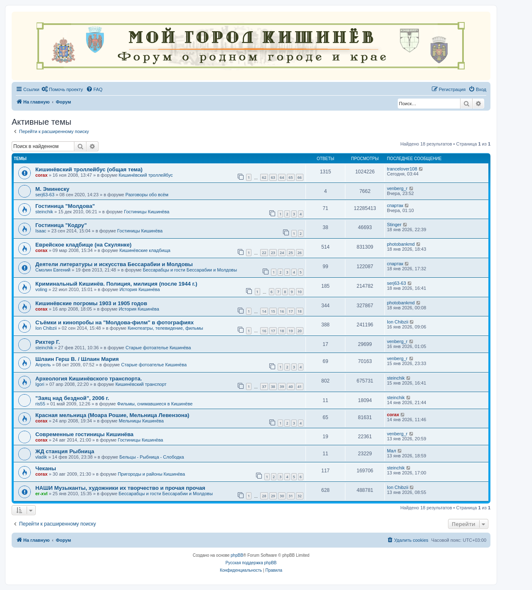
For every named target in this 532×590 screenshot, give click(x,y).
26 (300, 252)
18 (300, 311)
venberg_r (397, 188)
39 (282, 386)
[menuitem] (62, 89)
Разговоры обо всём (147, 194)
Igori (39, 384)
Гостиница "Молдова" (65, 206)
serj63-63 (44, 194)
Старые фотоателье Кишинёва (158, 347)
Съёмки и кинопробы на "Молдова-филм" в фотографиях (114, 322)
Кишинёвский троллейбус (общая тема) (89, 169)
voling (41, 289)
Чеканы (45, 468)
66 (300, 177)
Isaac (40, 230)
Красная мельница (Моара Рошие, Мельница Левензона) (112, 415)
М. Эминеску (52, 189)
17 (290, 311)
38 (273, 386)
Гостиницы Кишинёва (146, 211)
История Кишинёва (139, 289)
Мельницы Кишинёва (141, 420)
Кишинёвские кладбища (144, 250)
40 (290, 386)
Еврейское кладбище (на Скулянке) (83, 245)
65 (290, 177)
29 (273, 496)
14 (264, 311)
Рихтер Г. (47, 342)
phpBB (237, 555)
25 (290, 252)
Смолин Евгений (53, 269)
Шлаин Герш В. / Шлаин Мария (77, 359)
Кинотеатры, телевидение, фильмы (165, 328)
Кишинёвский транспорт (141, 384)
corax (41, 175)
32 (300, 496)
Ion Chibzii (46, 328)
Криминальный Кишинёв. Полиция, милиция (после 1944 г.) (116, 284)
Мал (391, 450)
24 (282, 252)
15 (273, 311)
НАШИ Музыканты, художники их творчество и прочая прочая (120, 488)
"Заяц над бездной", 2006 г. (72, 398)
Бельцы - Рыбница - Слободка (151, 456)
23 (273, 252)
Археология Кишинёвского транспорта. (88, 378)
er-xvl (41, 493)
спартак (395, 205)
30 (282, 496)
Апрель (43, 364)
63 (273, 177)
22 (264, 252)
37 (264, 386)
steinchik (44, 211)
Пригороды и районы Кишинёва (151, 474)
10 (300, 291)
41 (300, 386)
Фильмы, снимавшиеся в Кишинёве (155, 403)
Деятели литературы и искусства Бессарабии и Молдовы (114, 264)
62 (264, 177)
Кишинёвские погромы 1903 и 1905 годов (91, 303)
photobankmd (401, 244)
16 (282, 311)
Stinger (394, 224)
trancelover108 (402, 168)
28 (264, 496)
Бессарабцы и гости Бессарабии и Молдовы (190, 269)
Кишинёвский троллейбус (146, 175)
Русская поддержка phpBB (250, 562)
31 (290, 496)
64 (282, 177)
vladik (41, 456)
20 (300, 330)
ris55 (40, 403)
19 (290, 330)
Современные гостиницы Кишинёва (84, 434)
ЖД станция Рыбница (64, 451)
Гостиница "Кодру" (61, 225)
